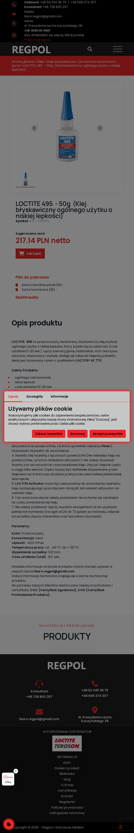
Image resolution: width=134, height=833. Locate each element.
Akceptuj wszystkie (108, 434)
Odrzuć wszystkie (48, 434)
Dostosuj (77, 434)
